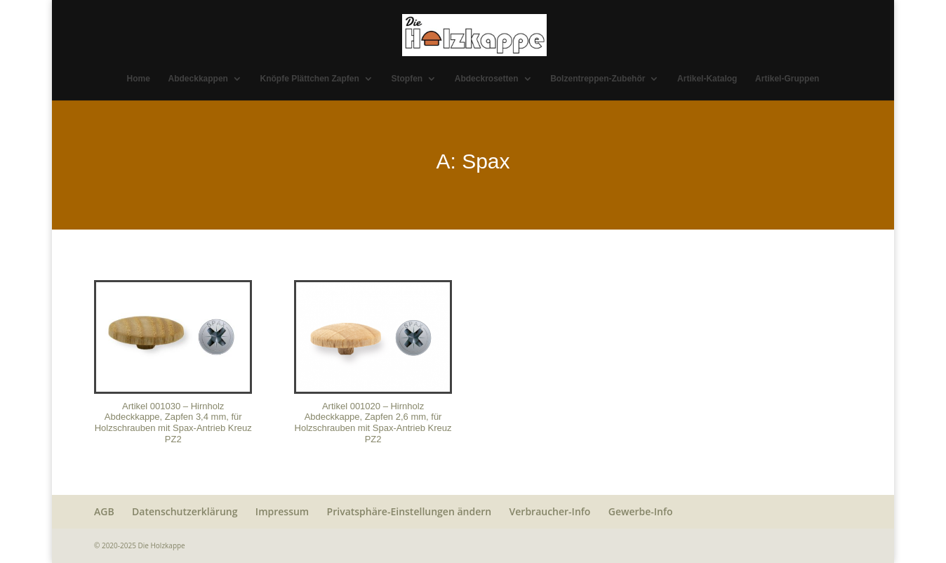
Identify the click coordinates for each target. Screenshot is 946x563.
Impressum (282, 511)
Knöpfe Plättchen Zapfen (309, 79)
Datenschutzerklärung (184, 511)
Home (138, 79)
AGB (104, 511)
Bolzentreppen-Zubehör (597, 79)
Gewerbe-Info (640, 511)
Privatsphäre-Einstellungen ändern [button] (409, 511)
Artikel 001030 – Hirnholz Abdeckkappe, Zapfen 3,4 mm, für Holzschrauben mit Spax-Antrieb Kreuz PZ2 (173, 422)
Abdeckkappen (198, 79)
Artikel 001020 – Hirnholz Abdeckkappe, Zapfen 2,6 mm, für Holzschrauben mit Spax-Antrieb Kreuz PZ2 (373, 422)
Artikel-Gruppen (787, 79)
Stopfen (407, 79)
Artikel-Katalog (707, 79)
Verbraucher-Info (550, 511)
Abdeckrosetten (487, 79)
